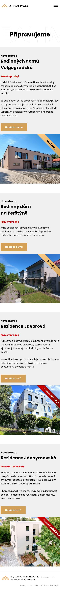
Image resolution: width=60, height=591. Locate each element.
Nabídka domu (14, 127)
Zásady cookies (26, 585)
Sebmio (21, 579)
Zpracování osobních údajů (46, 585)
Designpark (30, 579)
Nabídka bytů (13, 378)
